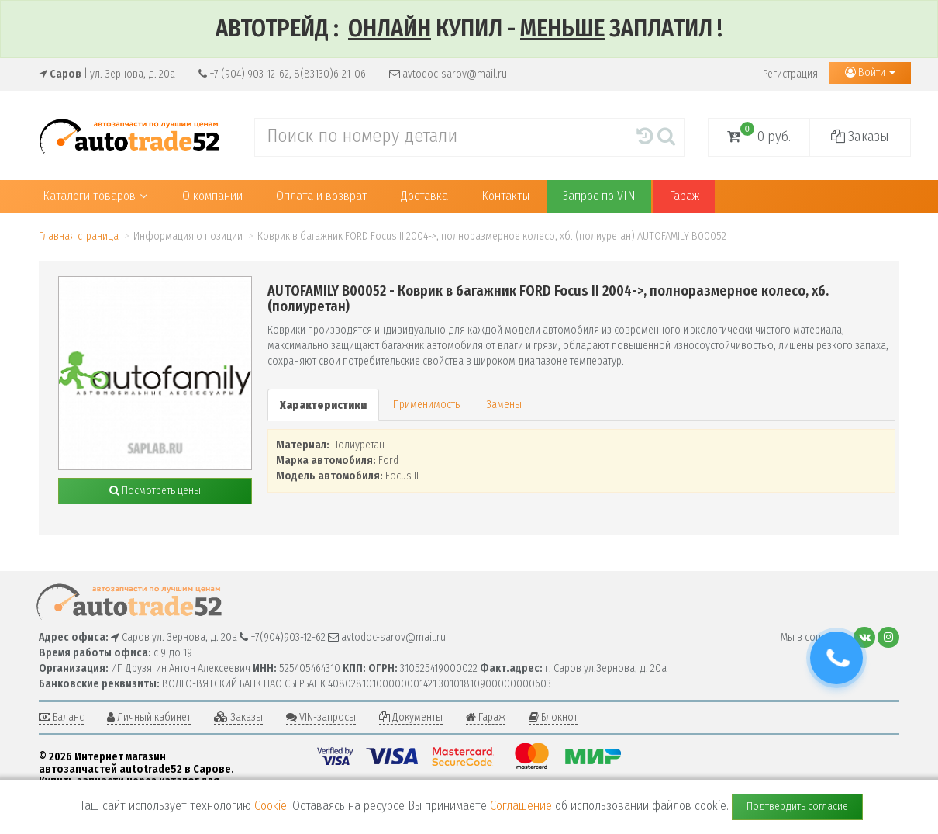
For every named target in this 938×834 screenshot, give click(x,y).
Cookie (270, 805)
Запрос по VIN (599, 196)
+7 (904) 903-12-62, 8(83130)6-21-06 (282, 74)
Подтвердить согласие (797, 806)
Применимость (426, 404)
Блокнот (553, 717)
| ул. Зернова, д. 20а (107, 74)
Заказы (860, 136)
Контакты (505, 196)
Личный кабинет (149, 717)
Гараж (684, 196)
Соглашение (521, 805)
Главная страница (79, 236)
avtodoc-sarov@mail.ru (448, 74)
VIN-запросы (321, 717)
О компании (212, 196)
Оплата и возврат (321, 196)
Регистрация (790, 74)
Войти (870, 72)
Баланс (61, 717)
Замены (504, 404)
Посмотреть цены (155, 490)
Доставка (424, 196)
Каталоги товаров (95, 196)
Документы (411, 717)
